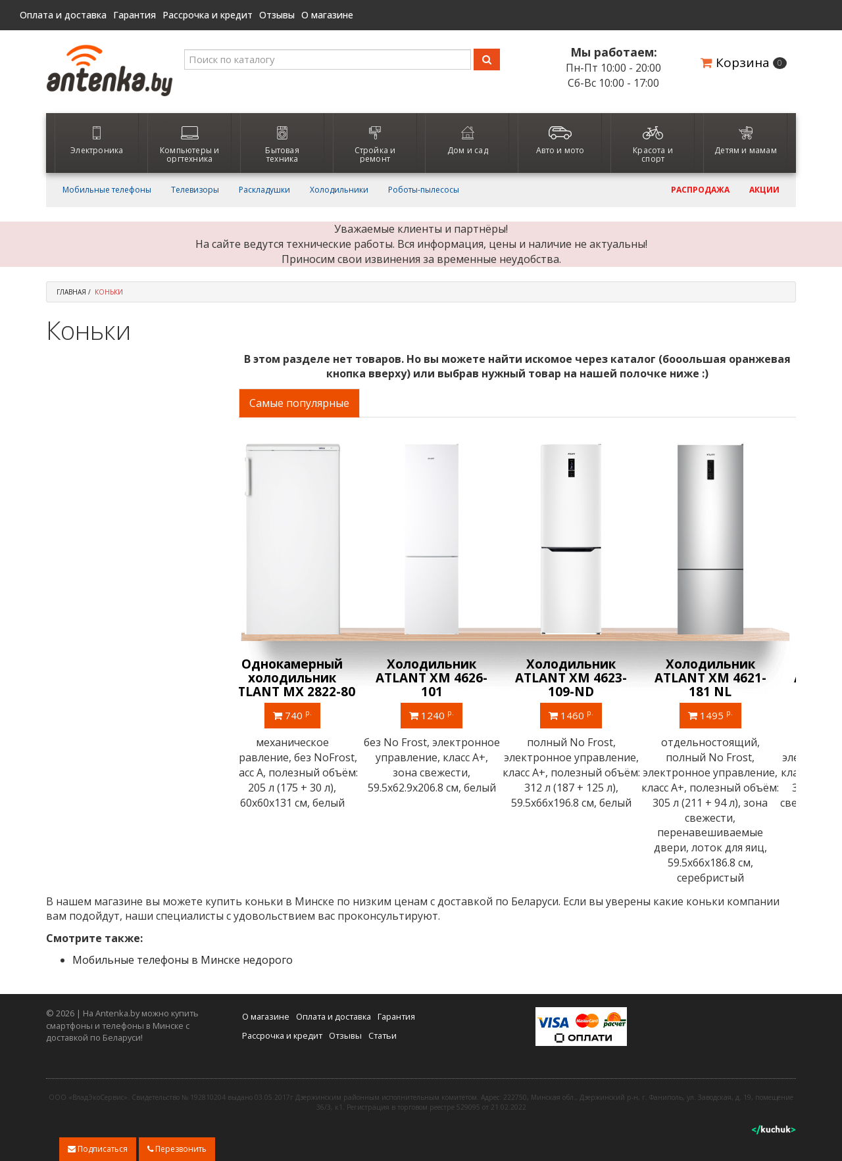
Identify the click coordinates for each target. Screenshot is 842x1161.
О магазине (327, 15)
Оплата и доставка (63, 15)
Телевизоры (195, 190)
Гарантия (134, 15)
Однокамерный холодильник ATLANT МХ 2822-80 (308, 677)
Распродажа (700, 190)
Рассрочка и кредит (207, 15)
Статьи (382, 1034)
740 (308, 714)
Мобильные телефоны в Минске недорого (182, 959)
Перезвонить (177, 1148)
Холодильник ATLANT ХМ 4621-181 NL (726, 677)
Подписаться (98, 1148)
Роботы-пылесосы (423, 190)
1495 (726, 714)
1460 (586, 714)
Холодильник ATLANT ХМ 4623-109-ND (587, 677)
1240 (447, 714)
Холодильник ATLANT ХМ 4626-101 (447, 677)
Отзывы (277, 15)
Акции (764, 190)
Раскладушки (264, 190)
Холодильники (339, 190)
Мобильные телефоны (106, 190)
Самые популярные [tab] (299, 403)
